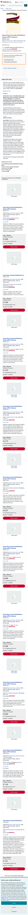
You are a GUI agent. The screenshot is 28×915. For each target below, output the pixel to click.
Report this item (6, 91)
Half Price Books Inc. (10, 349)
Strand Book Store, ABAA (12, 829)
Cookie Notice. (11, 897)
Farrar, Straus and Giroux (14, 213)
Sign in (21, 2)
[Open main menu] (3, 5)
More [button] (5, 116)
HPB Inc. (8, 625)
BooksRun (8, 762)
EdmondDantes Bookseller (12, 488)
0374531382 (9, 40)
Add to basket (14, 247)
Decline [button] (14, 907)
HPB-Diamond (9, 557)
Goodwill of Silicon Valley (12, 417)
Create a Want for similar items (10, 62)
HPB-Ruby (8, 218)
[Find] (25, 5)
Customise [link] (14, 911)
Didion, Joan (9, 8)
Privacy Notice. (6, 900)
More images (14, 396)
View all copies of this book (9, 68)
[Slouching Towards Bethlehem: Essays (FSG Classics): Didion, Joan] (13, 12)
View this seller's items (8, 59)
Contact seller (5, 221)
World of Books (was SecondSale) (13, 284)
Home (2, 8)
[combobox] (16, 5)
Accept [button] (14, 903)
